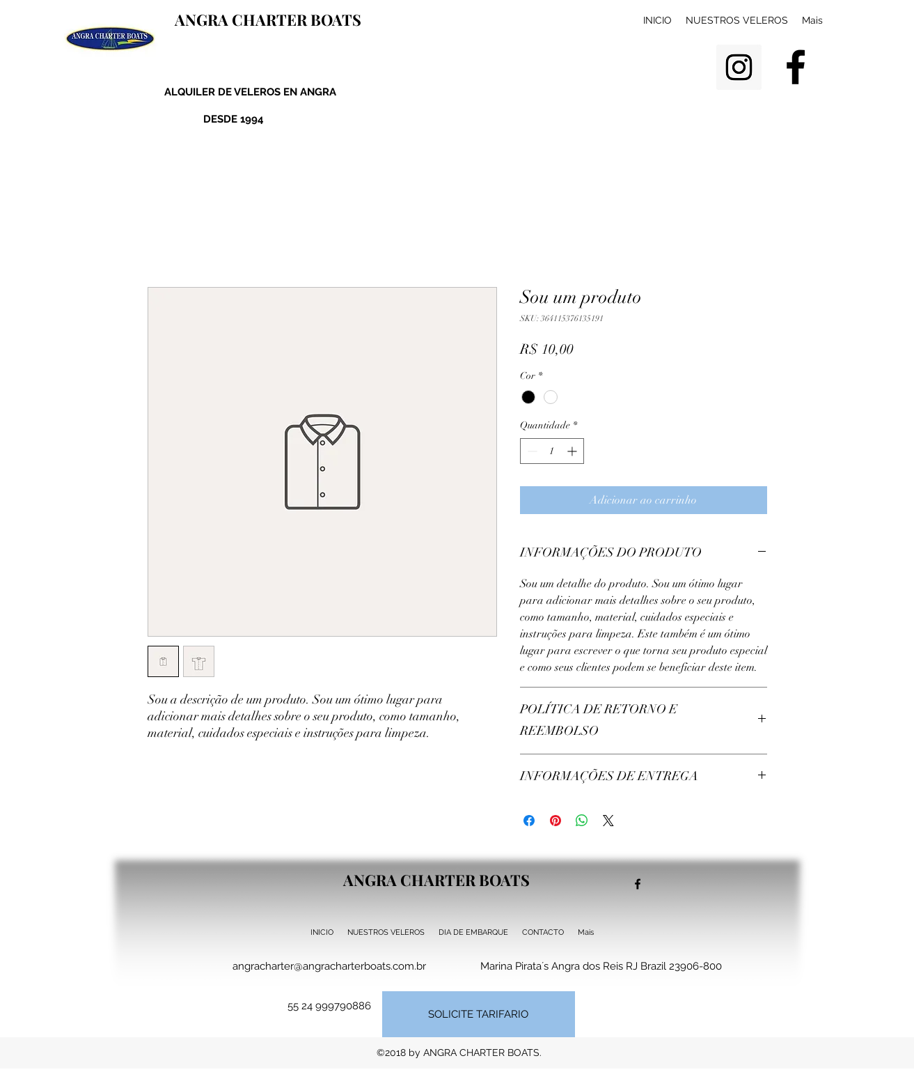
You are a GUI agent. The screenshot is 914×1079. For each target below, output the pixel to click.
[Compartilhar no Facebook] (529, 820)
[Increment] (573, 451)
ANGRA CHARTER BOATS (268, 19)
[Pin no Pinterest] (555, 820)
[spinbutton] (552, 451)
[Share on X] (608, 820)
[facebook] (796, 67)
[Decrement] (530, 451)
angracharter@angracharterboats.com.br (329, 966)
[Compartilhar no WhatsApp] (582, 820)
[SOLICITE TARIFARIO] (478, 1014)
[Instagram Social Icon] (739, 67)
